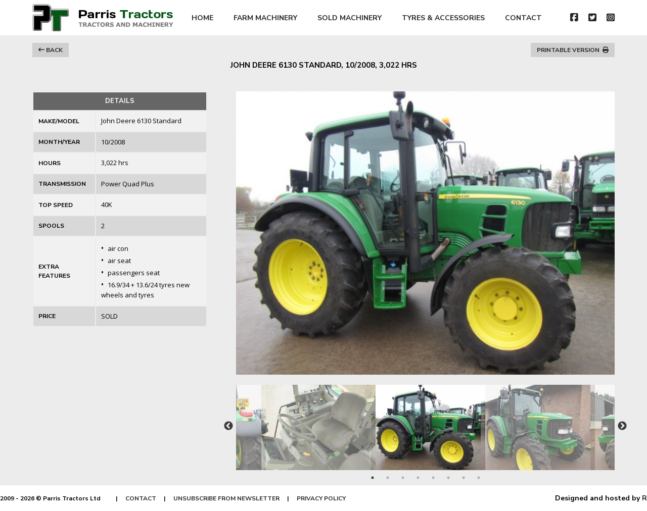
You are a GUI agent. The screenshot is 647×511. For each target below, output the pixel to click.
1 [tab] (372, 478)
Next (622, 426)
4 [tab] (418, 478)
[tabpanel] (426, 422)
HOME (202, 18)
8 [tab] (479, 478)
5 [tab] (433, 478)
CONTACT (523, 18)
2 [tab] (388, 478)
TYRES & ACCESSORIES (443, 18)
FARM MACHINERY (265, 18)
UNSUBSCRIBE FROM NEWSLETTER (226, 498)
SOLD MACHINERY (349, 18)
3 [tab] (403, 478)
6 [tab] (448, 478)
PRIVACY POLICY (321, 498)
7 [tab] (463, 478)
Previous (228, 426)
